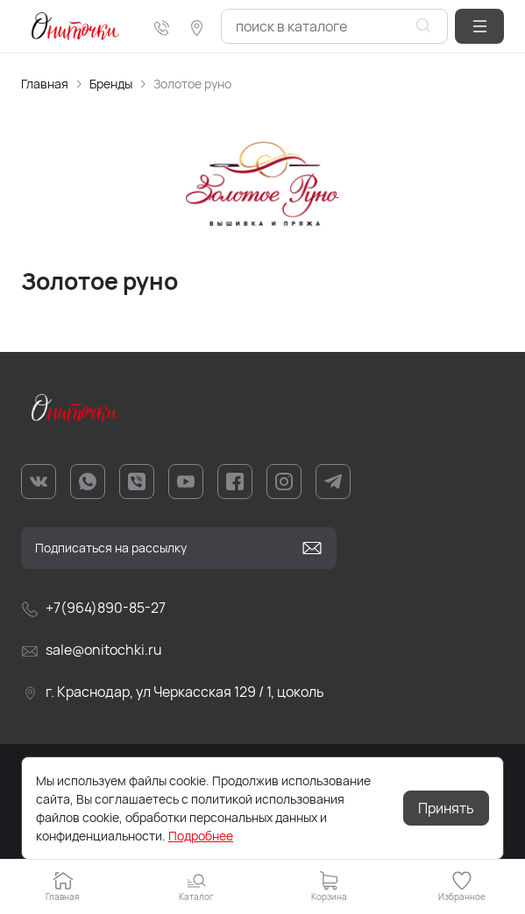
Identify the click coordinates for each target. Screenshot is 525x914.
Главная (44, 83)
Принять (446, 808)
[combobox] (334, 26)
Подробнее (200, 835)
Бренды (110, 83)
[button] (479, 26)
